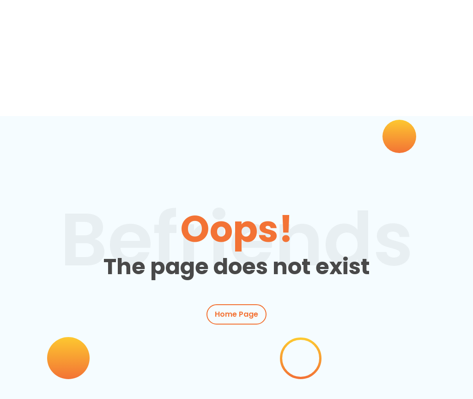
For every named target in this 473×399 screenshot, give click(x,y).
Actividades (172, 81)
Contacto (47, 93)
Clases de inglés (94, 81)
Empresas (237, 81)
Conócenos (355, 81)
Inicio (38, 81)
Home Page (236, 314)
